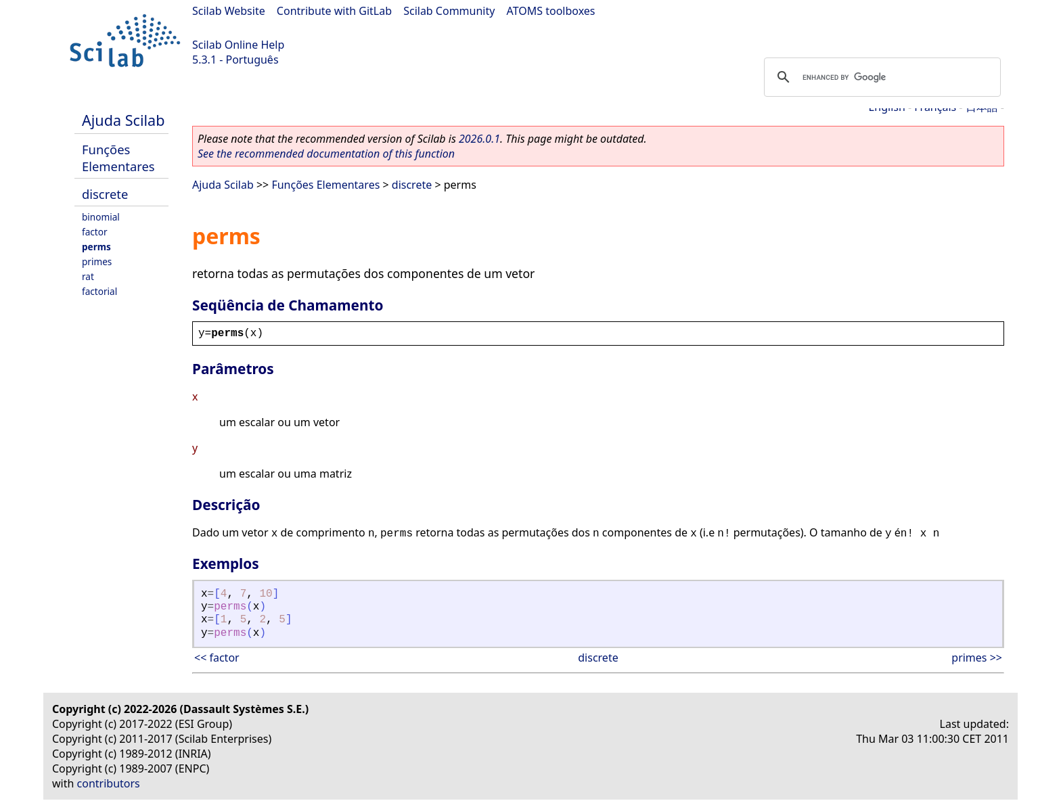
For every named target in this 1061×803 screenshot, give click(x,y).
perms (96, 246)
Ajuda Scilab (123, 120)
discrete (105, 193)
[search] (880, 77)
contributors (108, 783)
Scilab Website (228, 10)
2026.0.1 (479, 138)
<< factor (217, 657)
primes (97, 261)
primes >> (976, 657)
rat (88, 276)
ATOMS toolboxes (551, 10)
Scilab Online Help (238, 44)
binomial (101, 216)
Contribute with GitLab (334, 10)
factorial (99, 291)
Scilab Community (449, 10)
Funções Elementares (118, 158)
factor (95, 231)
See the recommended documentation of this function (326, 153)
